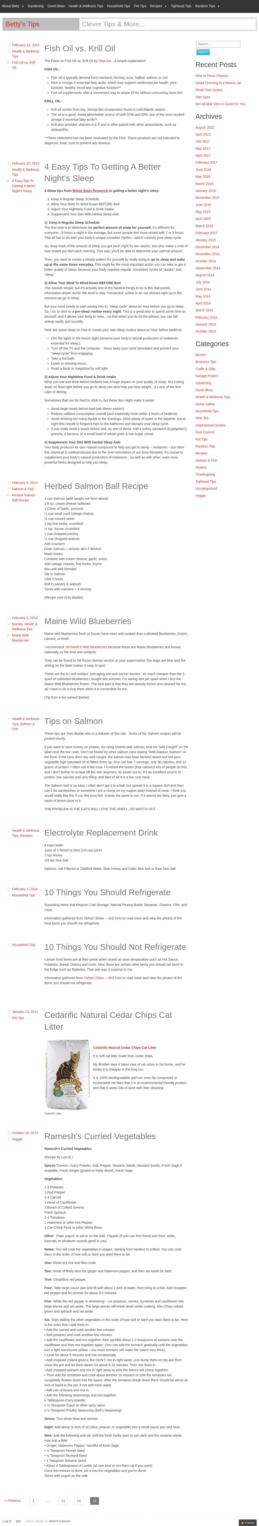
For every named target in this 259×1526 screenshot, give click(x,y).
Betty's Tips (23, 24)
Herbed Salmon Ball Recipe (96, 486)
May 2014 (202, 296)
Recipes (156, 6)
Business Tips (205, 362)
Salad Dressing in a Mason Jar (218, 83)
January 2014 (205, 324)
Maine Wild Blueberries (87, 621)
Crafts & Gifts (205, 369)
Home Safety (205, 404)
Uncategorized (206, 488)
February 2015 (206, 233)
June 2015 (203, 205)
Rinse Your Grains (209, 90)
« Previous (13, 1501)
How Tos (201, 418)
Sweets (200, 467)
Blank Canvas (60, 1521)
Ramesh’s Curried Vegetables (100, 1136)
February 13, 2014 (25, 45)
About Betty (10, 6)
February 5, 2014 (25, 483)
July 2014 (202, 282)
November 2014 (207, 254)
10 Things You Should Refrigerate (107, 892)
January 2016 (205, 191)
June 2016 (203, 170)
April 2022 (203, 134)
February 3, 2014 (25, 889)
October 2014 (205, 261)
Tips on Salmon (73, 721)
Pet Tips (140, 6)
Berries (17, 624)
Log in (7, 1521)
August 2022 (204, 127)
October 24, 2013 (25, 1133)
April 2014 (203, 303)
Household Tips (118, 6)
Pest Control (204, 432)
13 (63, 1501)
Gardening (35, 6)
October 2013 (205, 331)
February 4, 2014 (25, 618)
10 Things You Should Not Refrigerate (115, 947)
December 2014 (207, 247)
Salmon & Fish (23, 489)
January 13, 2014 (25, 1012)
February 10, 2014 (25, 163)
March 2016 (204, 184)
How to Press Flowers (211, 76)
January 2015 (205, 240)
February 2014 (206, 317)
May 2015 (202, 212)
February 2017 (206, 162)
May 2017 (202, 148)
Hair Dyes (202, 97)
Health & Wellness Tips (86, 6)
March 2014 (204, 310)
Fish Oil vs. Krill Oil (79, 48)
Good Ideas (56, 6)
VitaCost (104, 61)
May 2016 (202, 176)
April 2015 (203, 219)
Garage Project (206, 376)
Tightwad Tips (181, 6)
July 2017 (202, 141)
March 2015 (204, 226)
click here (115, 918)
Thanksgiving (205, 474)
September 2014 (207, 268)
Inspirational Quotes (210, 425)
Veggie (17, 1139)
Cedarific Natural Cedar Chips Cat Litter (125, 1048)
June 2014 (203, 289)
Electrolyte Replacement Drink (101, 832)
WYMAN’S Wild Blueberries (87, 647)
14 (79, 1501)
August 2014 (204, 275)
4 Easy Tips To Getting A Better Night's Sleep (24, 186)
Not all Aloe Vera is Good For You (220, 104)
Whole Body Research (90, 191)
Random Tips (205, 6)
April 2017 (203, 155)
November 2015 (207, 198)
